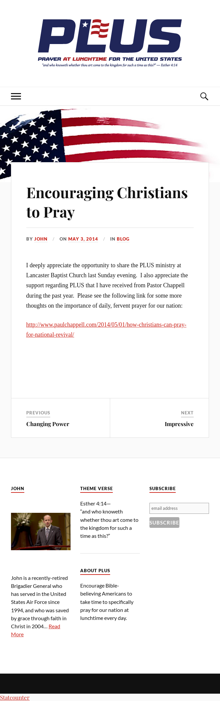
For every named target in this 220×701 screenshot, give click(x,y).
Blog (123, 239)
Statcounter (15, 697)
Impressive (179, 423)
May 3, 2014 (83, 239)
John (41, 239)
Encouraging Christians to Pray (107, 201)
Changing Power (47, 423)
